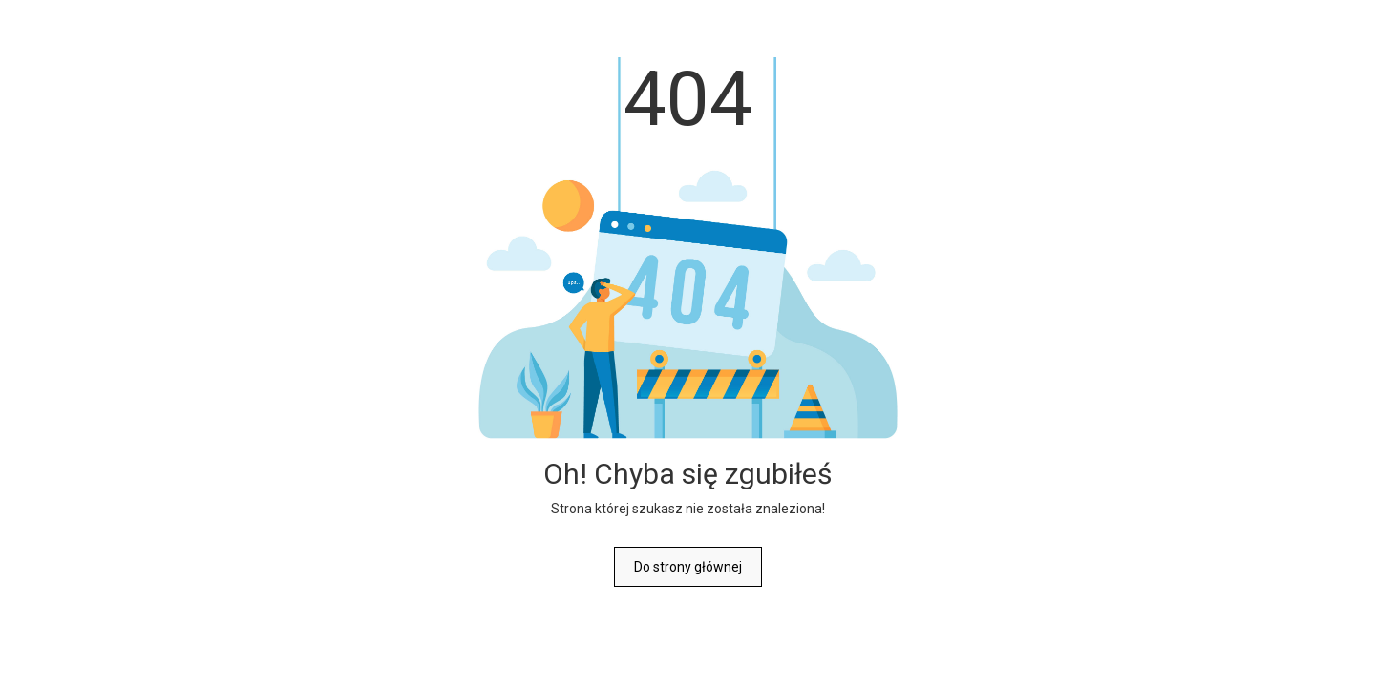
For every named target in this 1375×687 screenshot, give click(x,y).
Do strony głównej (688, 566)
